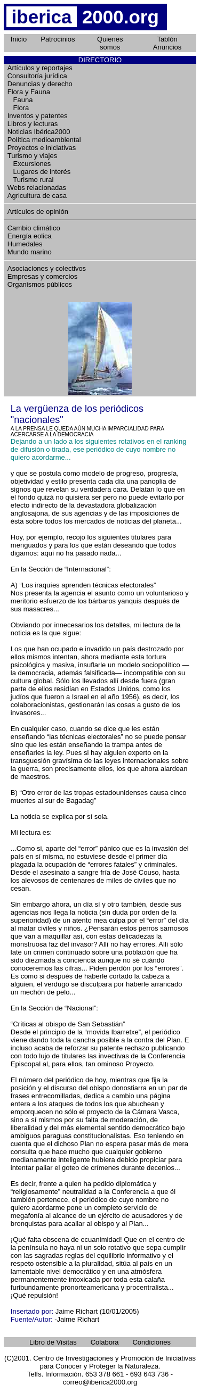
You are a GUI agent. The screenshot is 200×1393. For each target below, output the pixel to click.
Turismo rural (30, 180)
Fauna (20, 100)
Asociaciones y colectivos (46, 268)
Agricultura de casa (37, 196)
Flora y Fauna (28, 92)
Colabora (105, 1342)
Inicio (19, 39)
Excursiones (29, 164)
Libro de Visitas (53, 1342)
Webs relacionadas (36, 188)
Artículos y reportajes (40, 68)
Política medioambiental (44, 140)
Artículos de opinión (37, 211)
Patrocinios (58, 39)
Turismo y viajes (32, 156)
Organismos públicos (39, 284)
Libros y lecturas (32, 124)
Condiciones (151, 1342)
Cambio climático (33, 228)
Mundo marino (29, 252)
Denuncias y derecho (40, 84)
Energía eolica (29, 236)
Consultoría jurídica (37, 76)
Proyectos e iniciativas (41, 148)
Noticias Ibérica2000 (38, 132)
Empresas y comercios (42, 276)
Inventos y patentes (37, 116)
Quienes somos (110, 43)
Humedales (25, 244)
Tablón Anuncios (167, 43)
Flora (18, 108)
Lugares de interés (39, 172)
